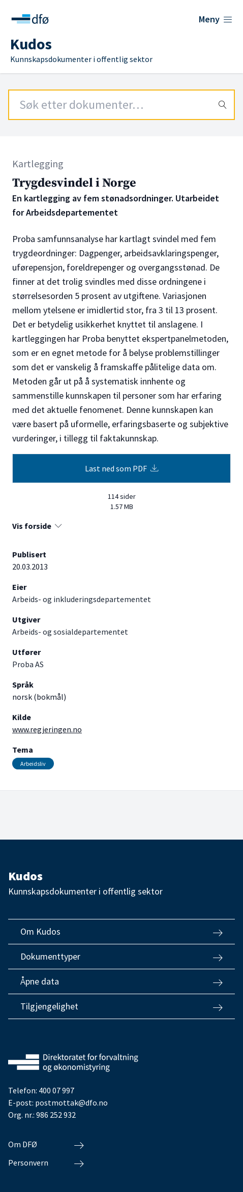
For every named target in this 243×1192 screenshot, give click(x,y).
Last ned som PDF (122, 468)
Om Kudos (121, 932)
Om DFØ (46, 1144)
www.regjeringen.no (47, 729)
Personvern (46, 1163)
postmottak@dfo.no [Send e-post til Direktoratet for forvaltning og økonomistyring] (71, 1102)
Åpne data (121, 981)
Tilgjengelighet (121, 1006)
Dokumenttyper (121, 956)
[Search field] (121, 105)
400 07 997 (56, 1090)
